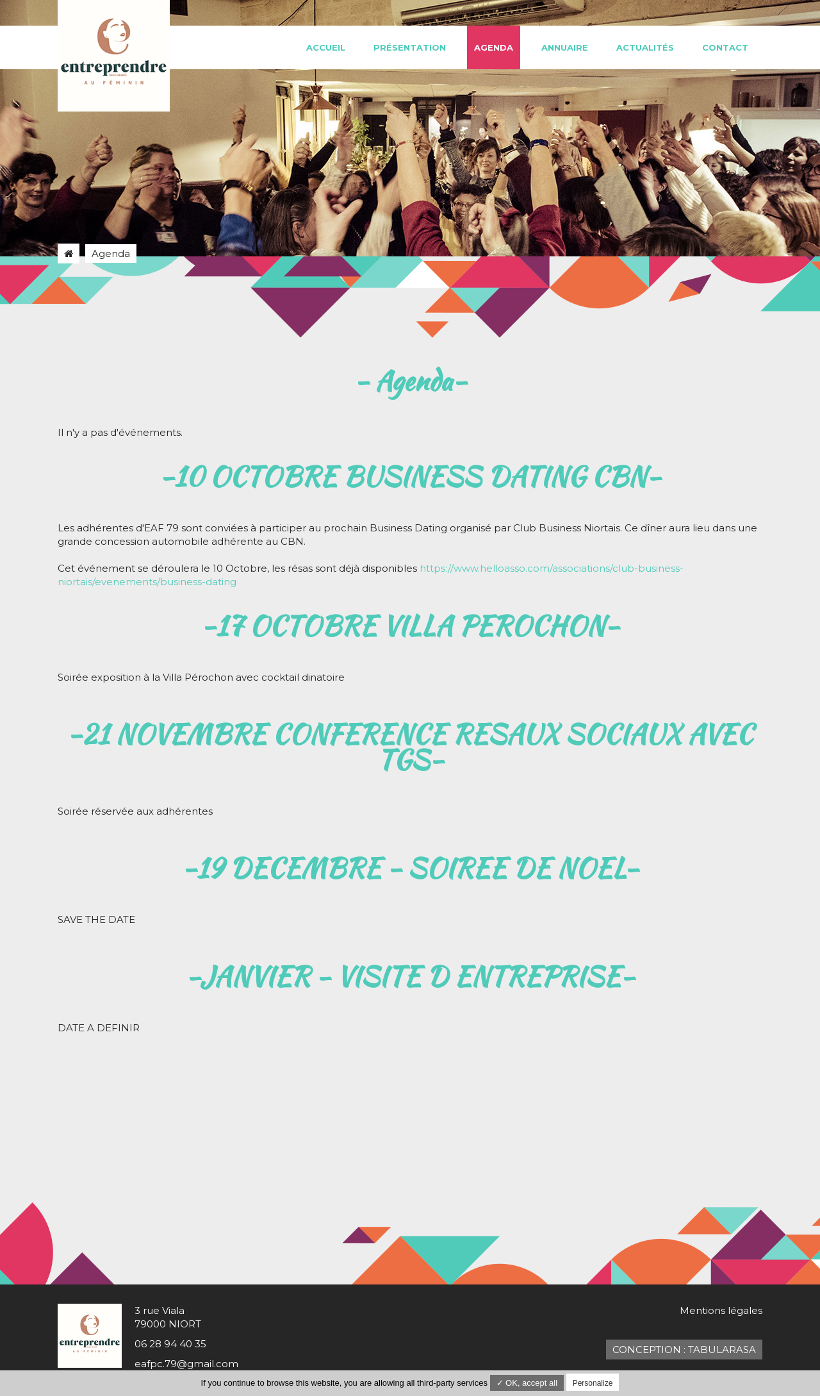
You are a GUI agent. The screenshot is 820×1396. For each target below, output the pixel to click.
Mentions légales (721, 1310)
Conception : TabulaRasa (684, 1349)
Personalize (593, 1383)
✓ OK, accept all (527, 1383)
